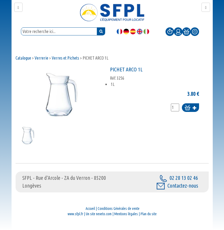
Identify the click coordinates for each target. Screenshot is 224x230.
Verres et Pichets (65, 58)
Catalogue (23, 58)
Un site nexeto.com (99, 214)
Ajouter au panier (190, 108)
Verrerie (41, 58)
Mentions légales (126, 214)
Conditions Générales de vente (118, 208)
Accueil (90, 208)
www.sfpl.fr (75, 214)
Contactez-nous (177, 185)
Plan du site (149, 214)
